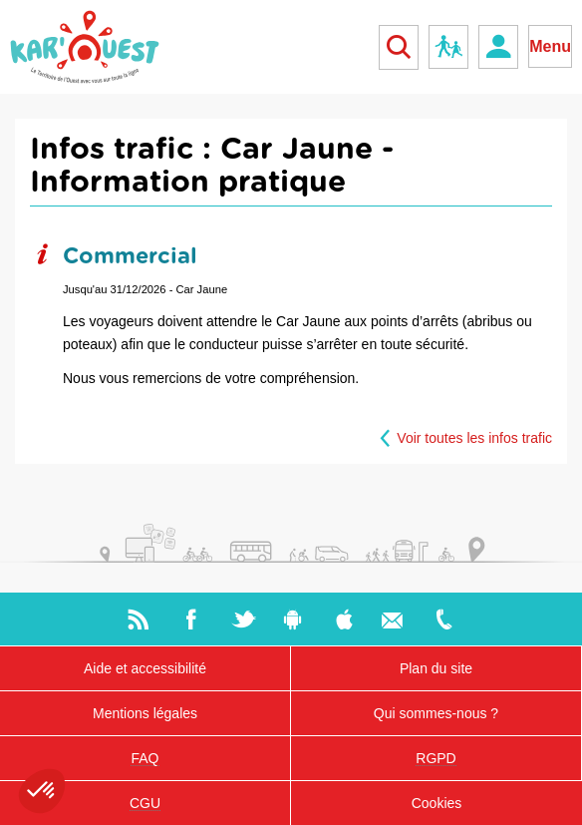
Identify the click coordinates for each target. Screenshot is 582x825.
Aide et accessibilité (145, 668)
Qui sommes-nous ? (436, 713)
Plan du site (436, 668)
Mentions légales (145, 713)
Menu (550, 46)
